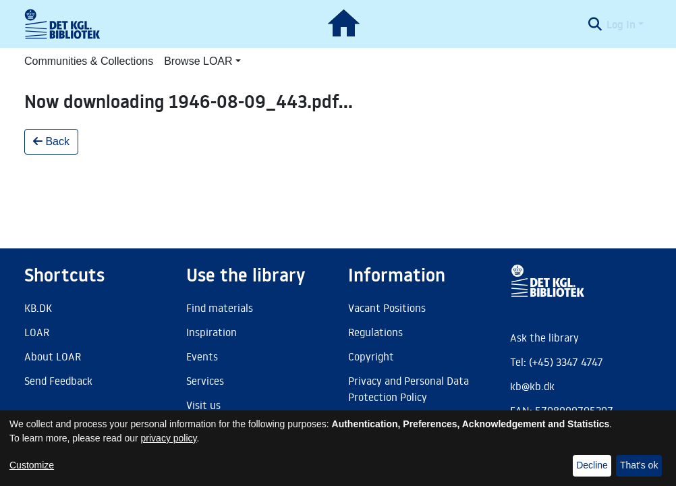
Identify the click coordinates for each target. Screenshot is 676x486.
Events (202, 356)
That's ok (639, 465)
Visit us (203, 405)
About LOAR (52, 356)
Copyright (371, 356)
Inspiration (211, 332)
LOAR (36, 332)
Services (205, 380)
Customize (31, 465)
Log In (621, 24)
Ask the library (544, 337)
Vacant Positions (387, 308)
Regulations (375, 332)
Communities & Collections (88, 61)
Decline (592, 465)
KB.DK (38, 308)
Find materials (219, 308)
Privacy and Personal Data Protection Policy (408, 389)
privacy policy (169, 438)
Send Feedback (58, 380)
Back (51, 141)
